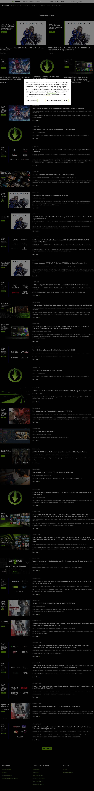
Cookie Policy (65, 91)
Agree (65, 100)
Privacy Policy (55, 91)
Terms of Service (51, 92)
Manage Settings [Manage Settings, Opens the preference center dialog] (32, 100)
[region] (47, 92)
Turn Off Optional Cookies (53, 100)
